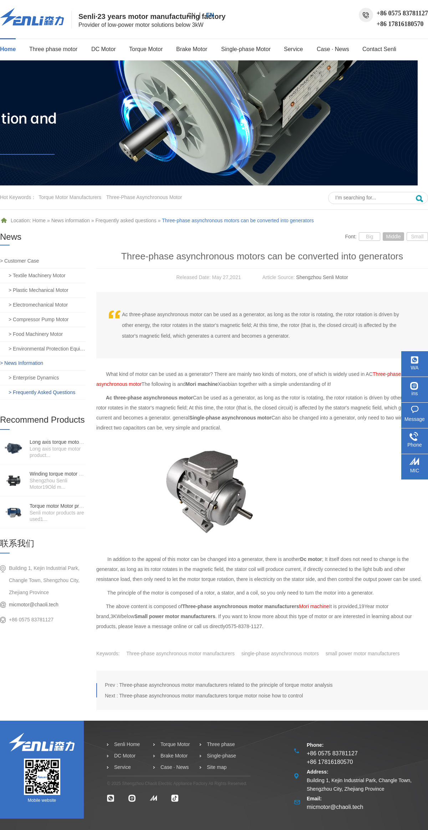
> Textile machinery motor (37, 275)
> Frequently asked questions (42, 392)
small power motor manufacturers (363, 653)
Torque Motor (146, 49)
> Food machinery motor (36, 334)
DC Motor (103, 49)
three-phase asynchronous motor (144, 197)
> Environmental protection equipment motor (47, 349)
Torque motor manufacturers (70, 197)
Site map (216, 767)
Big (369, 236)
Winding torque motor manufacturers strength (80, 474)
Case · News (333, 49)
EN (210, 15)
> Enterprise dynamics (34, 378)
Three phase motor (53, 49)
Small (417, 236)
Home (8, 49)
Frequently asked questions (125, 220)
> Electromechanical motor (38, 305)
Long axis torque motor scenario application (78, 442)
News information (70, 220)
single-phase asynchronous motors (280, 653)
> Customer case (19, 261)
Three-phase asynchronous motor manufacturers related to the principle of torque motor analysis (225, 685)
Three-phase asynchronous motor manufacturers (180, 653)
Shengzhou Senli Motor (322, 277)
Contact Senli (379, 49)
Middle (393, 236)
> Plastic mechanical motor (38, 290)
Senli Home (127, 744)
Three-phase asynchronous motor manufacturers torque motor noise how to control (211, 696)
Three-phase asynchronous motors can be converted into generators (238, 220)
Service (293, 49)
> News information (21, 363)
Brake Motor (191, 49)
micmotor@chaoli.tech (33, 604)
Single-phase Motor (246, 49)
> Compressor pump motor (38, 319)
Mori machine (314, 606)
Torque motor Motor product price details (74, 506)
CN (191, 15)
